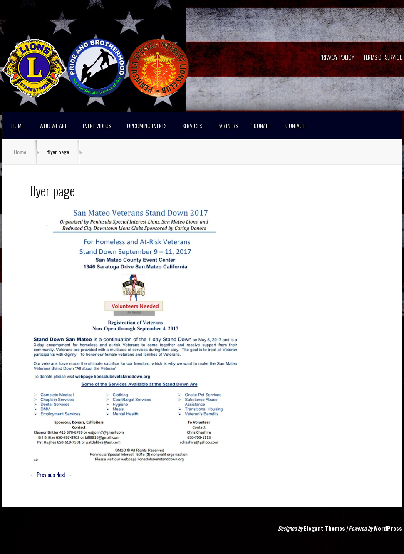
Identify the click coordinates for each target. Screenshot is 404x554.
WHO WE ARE (53, 125)
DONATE (262, 125)
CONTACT (295, 125)
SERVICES (192, 125)
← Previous (42, 474)
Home (20, 151)
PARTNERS (228, 125)
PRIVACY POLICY (337, 57)
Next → (64, 474)
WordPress (388, 528)
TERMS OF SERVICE (383, 57)
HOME (17, 125)
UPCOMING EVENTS (146, 125)
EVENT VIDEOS (97, 125)
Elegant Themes (324, 528)
